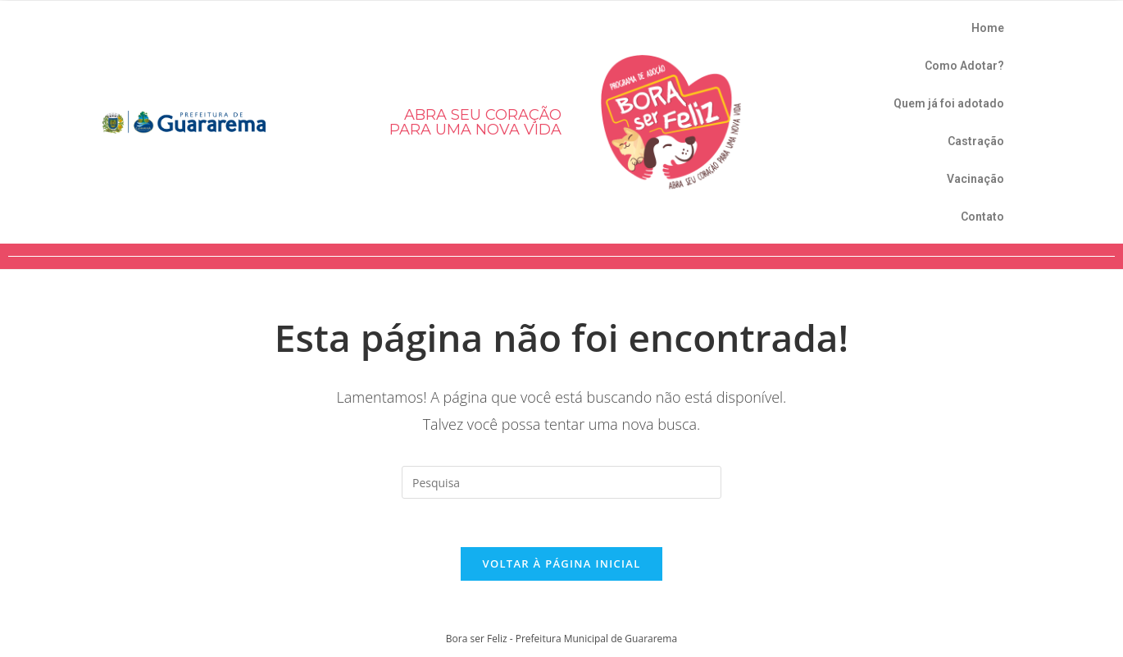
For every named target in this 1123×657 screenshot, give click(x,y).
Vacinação (975, 178)
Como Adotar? (964, 65)
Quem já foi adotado (948, 103)
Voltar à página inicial (561, 564)
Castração (976, 141)
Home (987, 27)
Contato (982, 216)
